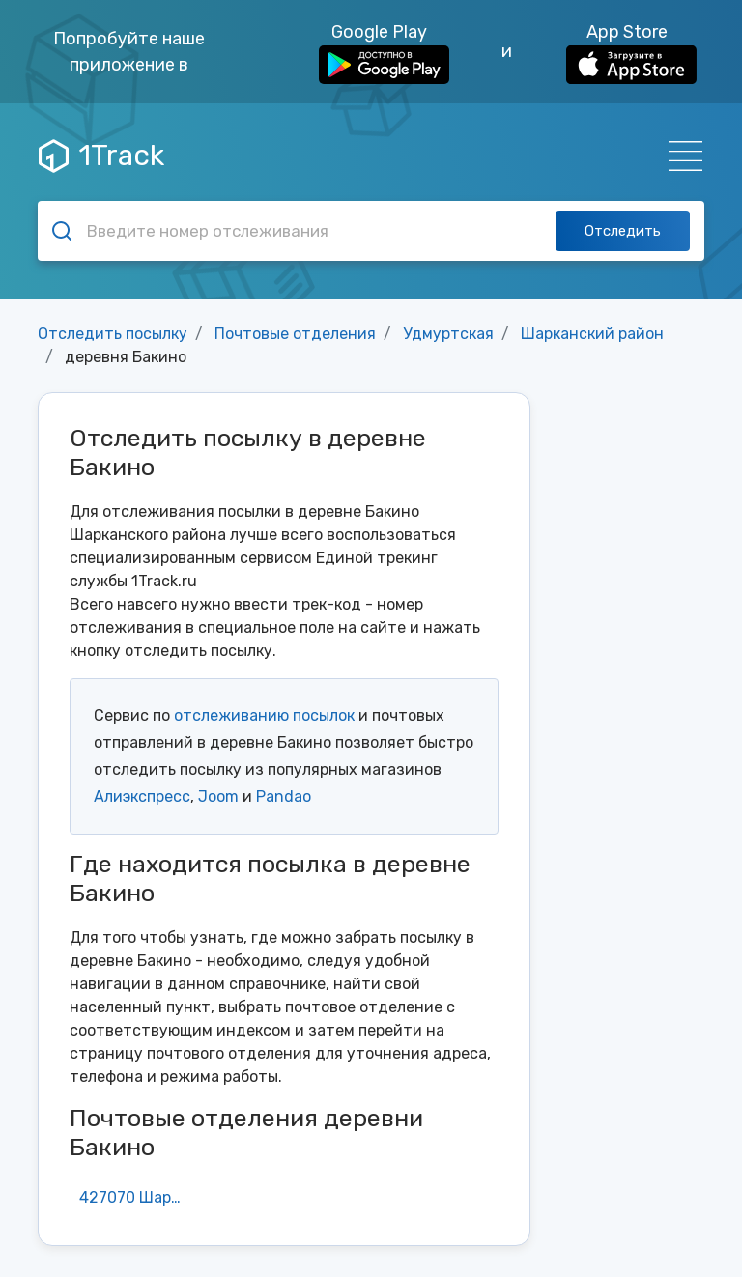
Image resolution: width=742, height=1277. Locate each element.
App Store (631, 52)
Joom (218, 796)
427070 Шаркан (136, 1197)
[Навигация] (679, 156)
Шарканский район (592, 334)
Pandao (283, 796)
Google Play (384, 52)
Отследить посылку (112, 334)
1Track (101, 155)
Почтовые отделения (295, 334)
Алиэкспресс (142, 796)
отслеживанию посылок (264, 715)
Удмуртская (448, 334)
